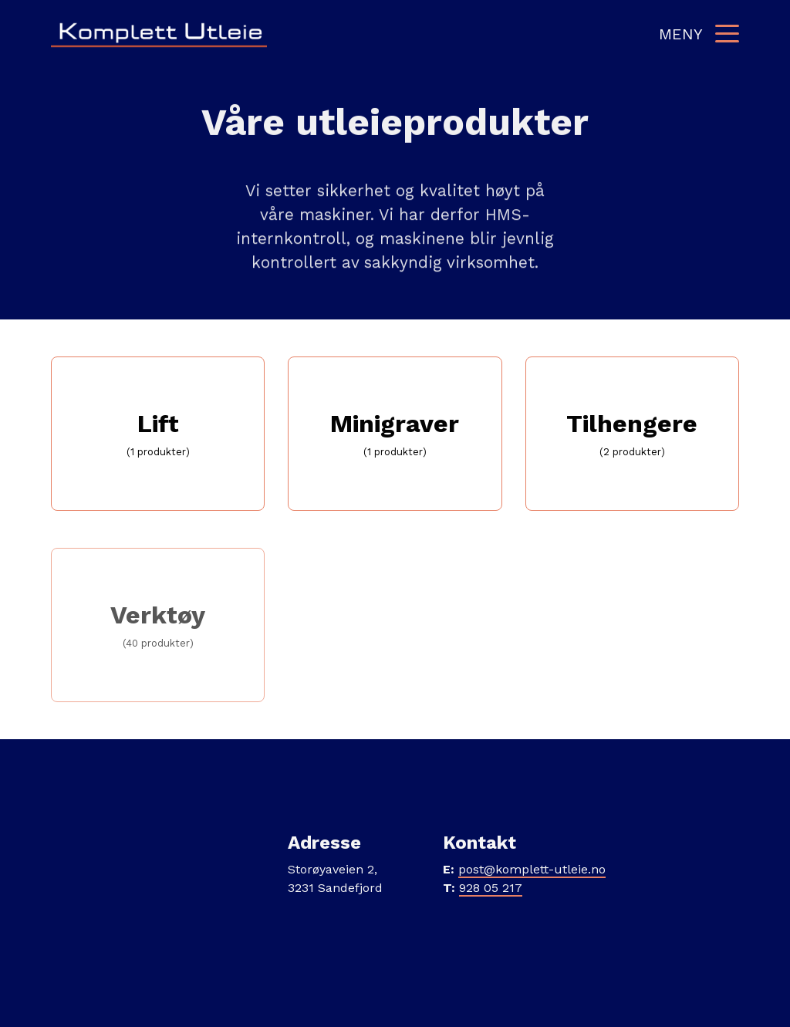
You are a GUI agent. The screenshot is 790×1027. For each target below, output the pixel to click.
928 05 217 (490, 887)
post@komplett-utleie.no (532, 869)
